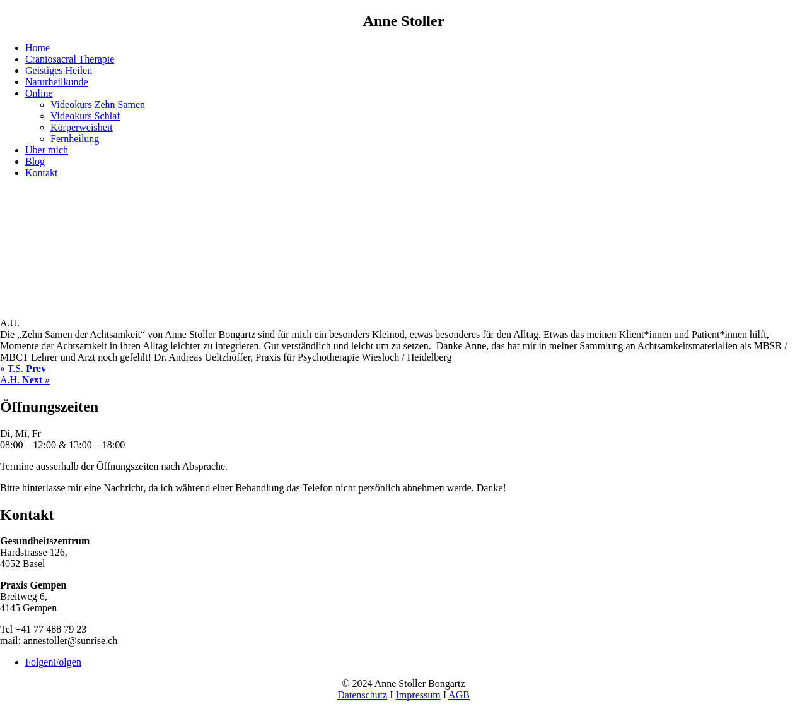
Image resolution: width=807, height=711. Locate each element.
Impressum (418, 695)
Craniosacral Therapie (69, 59)
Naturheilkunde (56, 81)
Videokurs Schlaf (85, 116)
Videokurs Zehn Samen (97, 104)
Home (37, 47)
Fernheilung (74, 138)
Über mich (46, 150)
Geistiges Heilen (58, 70)
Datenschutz (362, 695)
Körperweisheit (81, 127)
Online (39, 93)
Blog (35, 161)
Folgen (67, 662)
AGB (459, 695)
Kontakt (41, 172)
